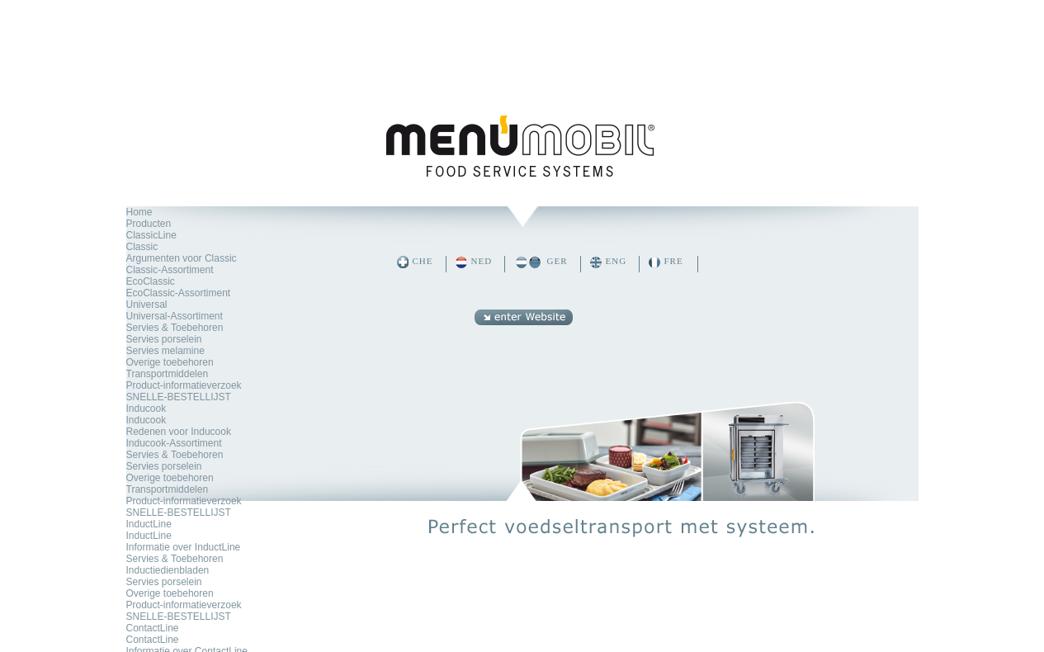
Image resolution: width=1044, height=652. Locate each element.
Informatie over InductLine (183, 547)
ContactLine (152, 628)
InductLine (149, 524)
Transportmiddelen (167, 374)
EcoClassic (150, 281)
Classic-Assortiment (170, 270)
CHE (423, 261)
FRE (673, 261)
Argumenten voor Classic (181, 258)
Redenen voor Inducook (178, 431)
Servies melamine (165, 351)
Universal (147, 304)
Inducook (146, 408)
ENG (616, 261)
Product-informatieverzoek (184, 385)
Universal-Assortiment (174, 316)
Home (139, 212)
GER (557, 261)
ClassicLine (151, 235)
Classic (142, 247)
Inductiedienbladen (168, 570)
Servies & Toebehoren (175, 327)
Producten (149, 223)
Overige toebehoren (170, 362)
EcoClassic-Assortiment (178, 293)
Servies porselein (164, 339)
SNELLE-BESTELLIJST (178, 397)
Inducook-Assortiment (174, 443)
